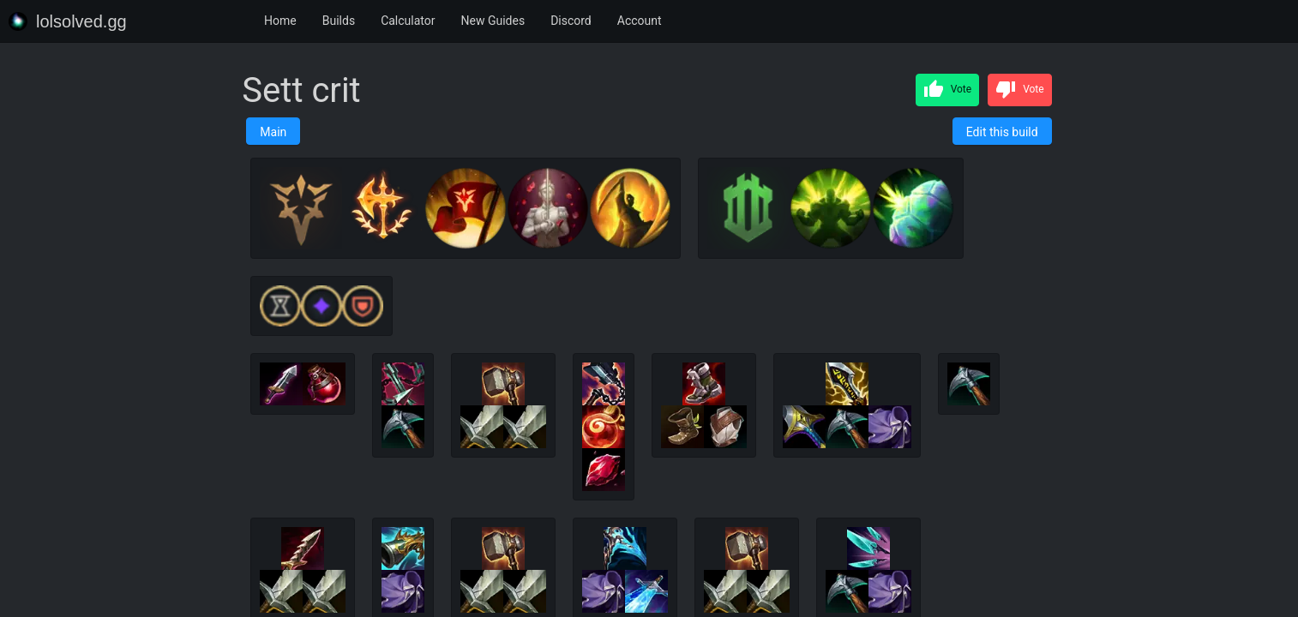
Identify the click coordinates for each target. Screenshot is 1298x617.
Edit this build (1002, 132)
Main (273, 132)
